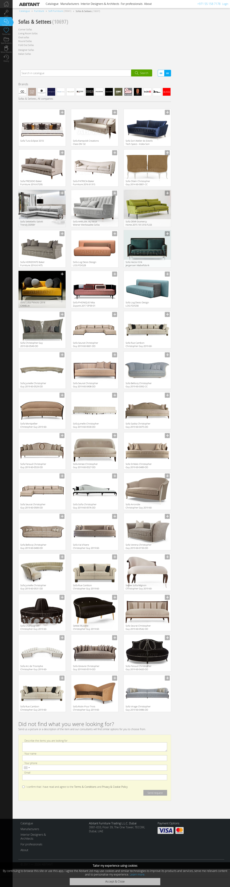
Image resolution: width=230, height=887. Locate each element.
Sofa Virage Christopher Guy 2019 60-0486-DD (138, 708)
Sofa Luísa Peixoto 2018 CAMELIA (32, 304)
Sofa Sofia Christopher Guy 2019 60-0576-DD (84, 506)
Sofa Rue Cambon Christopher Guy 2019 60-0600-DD (139, 344)
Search (144, 73)
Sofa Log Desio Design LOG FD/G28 (84, 263)
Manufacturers (69, 4)
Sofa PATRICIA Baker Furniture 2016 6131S (84, 182)
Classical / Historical (192, 95)
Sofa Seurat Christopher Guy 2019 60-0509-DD (32, 506)
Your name (30, 753)
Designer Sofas (26, 50)
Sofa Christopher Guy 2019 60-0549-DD (31, 344)
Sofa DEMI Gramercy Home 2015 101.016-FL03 (139, 223)
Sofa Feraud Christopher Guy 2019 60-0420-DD (138, 667)
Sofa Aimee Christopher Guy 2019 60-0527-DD (85, 465)
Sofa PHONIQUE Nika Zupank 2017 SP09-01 (84, 304)
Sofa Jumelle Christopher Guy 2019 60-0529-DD (33, 385)
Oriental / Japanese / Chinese (197, 122)
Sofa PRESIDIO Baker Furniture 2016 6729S (31, 182)
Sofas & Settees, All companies (35, 98)
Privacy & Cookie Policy (115, 787)
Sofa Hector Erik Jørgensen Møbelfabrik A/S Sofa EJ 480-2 (137, 263)
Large (184, 227)
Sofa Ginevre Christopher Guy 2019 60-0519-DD (86, 667)
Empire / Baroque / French (196, 127)
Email (27, 772)
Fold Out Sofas (26, 45)
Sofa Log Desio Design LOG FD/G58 (137, 304)
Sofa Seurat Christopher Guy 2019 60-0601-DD (85, 344)
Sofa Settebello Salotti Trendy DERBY (31, 223)
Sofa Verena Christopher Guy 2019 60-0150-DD (138, 546)
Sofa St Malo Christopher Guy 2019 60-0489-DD (139, 465)
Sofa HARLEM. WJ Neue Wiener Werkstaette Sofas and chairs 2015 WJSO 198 (86, 223)
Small (205, 227)
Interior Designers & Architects (100, 4)
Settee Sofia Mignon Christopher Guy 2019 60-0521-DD (139, 587)
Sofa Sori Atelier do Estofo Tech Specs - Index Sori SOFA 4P (139, 142)
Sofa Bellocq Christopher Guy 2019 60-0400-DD (33, 546)
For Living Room (190, 204)
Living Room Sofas (28, 33)
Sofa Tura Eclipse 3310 (32, 140)
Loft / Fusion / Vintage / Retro (197, 100)
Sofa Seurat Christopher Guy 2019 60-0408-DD (85, 385)
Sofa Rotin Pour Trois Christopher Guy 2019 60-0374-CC (86, 708)
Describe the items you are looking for (45, 740)
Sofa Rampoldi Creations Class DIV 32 (86, 142)
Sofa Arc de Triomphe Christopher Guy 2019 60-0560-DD (33, 667)
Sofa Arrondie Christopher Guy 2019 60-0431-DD (139, 506)
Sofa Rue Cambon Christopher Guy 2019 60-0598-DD (86, 587)
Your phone (30, 763)
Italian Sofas (24, 53)
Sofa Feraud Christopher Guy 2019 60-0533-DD (33, 465)
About (148, 4)
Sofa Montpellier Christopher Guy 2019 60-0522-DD (33, 425)
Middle (194, 227)
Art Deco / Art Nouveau (194, 106)
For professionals (131, 4)
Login (225, 4)
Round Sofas (25, 41)
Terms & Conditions (85, 787)
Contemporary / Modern (194, 89)
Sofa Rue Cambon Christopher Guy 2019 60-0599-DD (33, 708)
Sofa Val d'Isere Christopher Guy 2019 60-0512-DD (86, 546)
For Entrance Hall (190, 209)
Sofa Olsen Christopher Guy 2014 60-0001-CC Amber (138, 182)
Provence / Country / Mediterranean (201, 116)
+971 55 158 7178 (208, 4)
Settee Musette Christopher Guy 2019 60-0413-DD (86, 627)
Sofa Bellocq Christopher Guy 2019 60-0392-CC (139, 385)
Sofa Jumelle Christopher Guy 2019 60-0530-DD (86, 425)
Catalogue (52, 4)
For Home (209, 209)
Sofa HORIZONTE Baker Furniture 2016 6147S (32, 263)
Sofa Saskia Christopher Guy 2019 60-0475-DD (138, 425)
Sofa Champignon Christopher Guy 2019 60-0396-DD (33, 627)
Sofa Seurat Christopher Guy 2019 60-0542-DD (138, 627)
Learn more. (137, 874)
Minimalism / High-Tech (194, 111)
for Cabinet (208, 204)
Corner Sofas (25, 29)
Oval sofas (23, 37)
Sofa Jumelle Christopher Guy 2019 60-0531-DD (33, 587)
